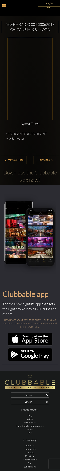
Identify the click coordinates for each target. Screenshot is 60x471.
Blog (30, 415)
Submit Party (30, 466)
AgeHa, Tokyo (30, 124)
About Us (30, 445)
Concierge (30, 456)
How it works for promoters (30, 426)
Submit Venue (30, 459)
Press (30, 429)
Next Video (46, 160)
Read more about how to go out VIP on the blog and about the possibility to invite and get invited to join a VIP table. (30, 323)
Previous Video (14, 160)
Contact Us (30, 449)
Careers (30, 452)
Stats (30, 463)
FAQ (30, 433)
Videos (30, 418)
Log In (49, 3)
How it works (30, 422)
